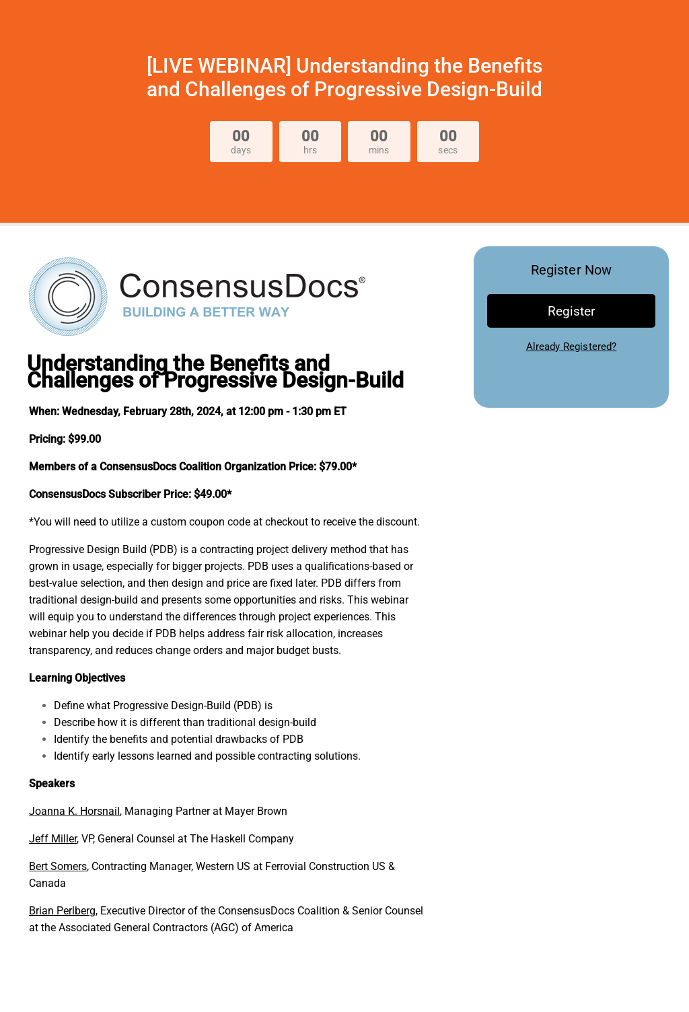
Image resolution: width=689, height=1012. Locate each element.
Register (571, 311)
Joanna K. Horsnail (74, 811)
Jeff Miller (53, 838)
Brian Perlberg (62, 910)
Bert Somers (58, 866)
